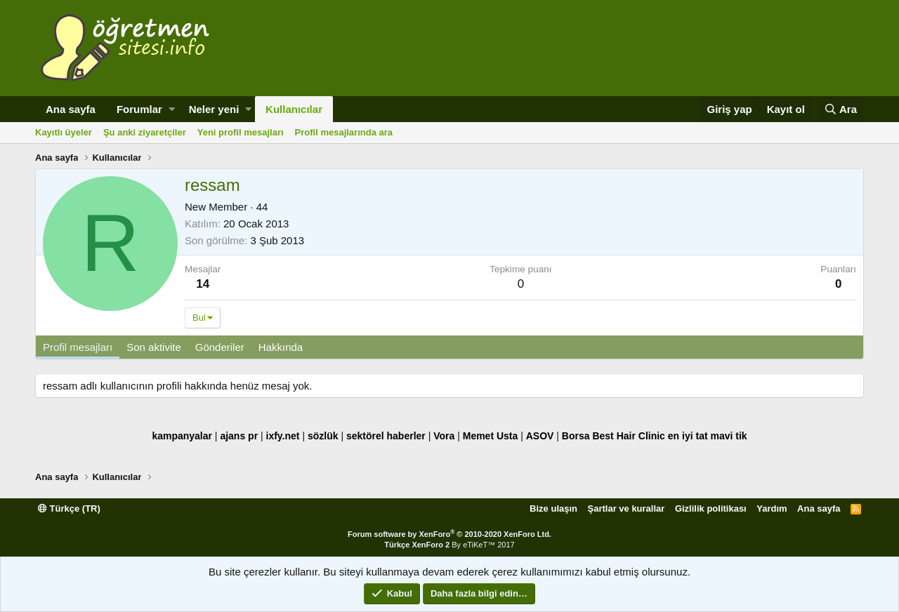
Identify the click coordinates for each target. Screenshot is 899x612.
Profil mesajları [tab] (77, 347)
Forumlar (139, 109)
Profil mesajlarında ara (344, 132)
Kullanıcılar (293, 109)
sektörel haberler (386, 435)
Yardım (771, 508)
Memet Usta (490, 435)
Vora (443, 435)
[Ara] (840, 109)
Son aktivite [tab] (153, 347)
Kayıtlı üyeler (63, 132)
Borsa (576, 435)
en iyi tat (688, 435)
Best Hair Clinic (628, 435)
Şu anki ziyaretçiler (144, 132)
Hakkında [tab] (280, 347)
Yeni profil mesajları (240, 132)
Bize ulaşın (553, 508)
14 (202, 284)
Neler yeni (214, 109)
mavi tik (728, 435)
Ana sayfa (71, 109)
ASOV (540, 435)
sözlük (323, 435)
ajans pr (239, 435)
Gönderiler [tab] (219, 347)
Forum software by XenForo (449, 534)
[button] (171, 109)
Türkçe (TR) (69, 508)
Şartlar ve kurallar (626, 508)
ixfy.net (283, 435)
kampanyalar (182, 435)
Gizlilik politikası (711, 508)
